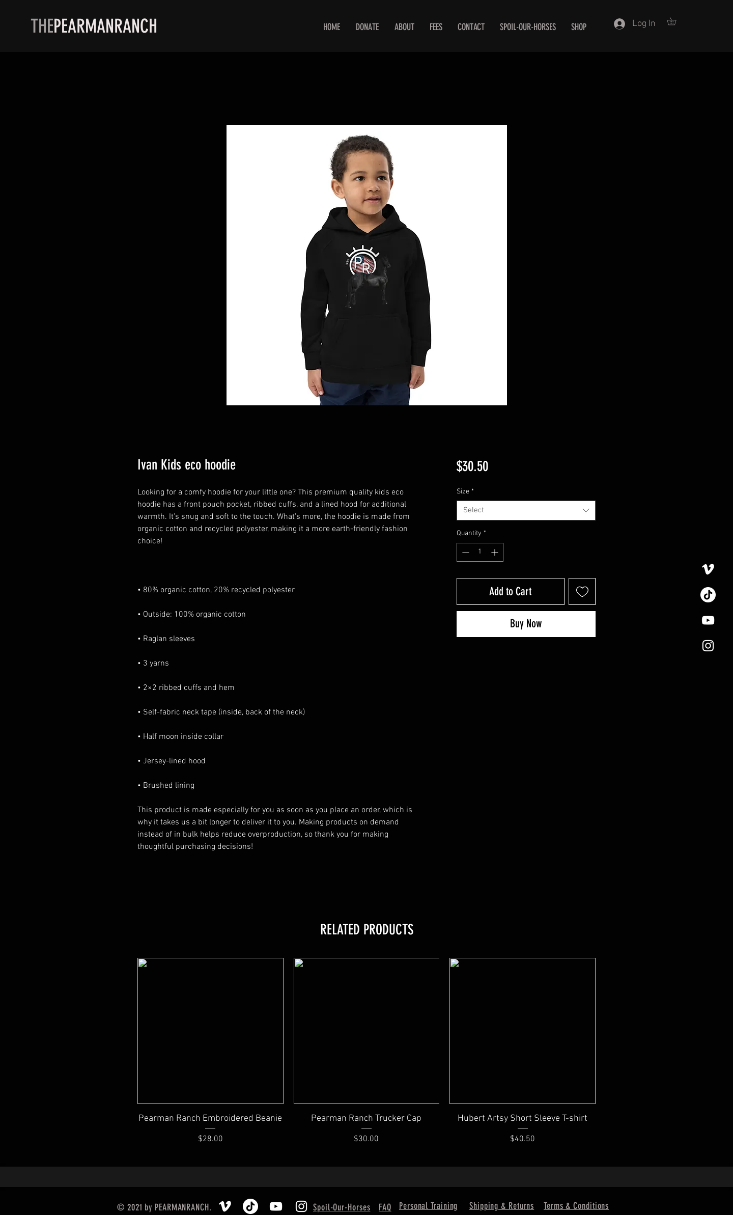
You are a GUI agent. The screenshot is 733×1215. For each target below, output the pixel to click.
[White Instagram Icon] (708, 645)
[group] (366, 1058)
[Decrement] (464, 552)
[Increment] (495, 552)
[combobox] (526, 510)
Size (465, 491)
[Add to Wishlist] (582, 591)
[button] (675, 21)
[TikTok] (708, 594)
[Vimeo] (708, 569)
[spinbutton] (480, 552)
